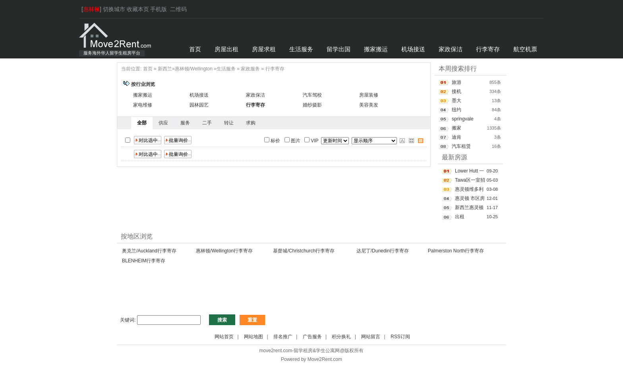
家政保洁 (255, 95)
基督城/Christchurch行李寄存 (304, 251)
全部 (142, 123)
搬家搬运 (142, 95)
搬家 (456, 128)
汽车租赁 (461, 146)
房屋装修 (368, 95)
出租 (459, 216)
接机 (456, 91)
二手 (207, 123)
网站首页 (224, 336)
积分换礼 (341, 336)
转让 (229, 123)
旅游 (456, 82)
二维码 (178, 9)
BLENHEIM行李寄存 (143, 261)
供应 (163, 123)
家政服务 (250, 69)
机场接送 (199, 95)
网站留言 (370, 336)
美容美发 (368, 105)
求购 (250, 123)
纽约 (456, 109)
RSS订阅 (400, 336)
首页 (148, 69)
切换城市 (114, 9)
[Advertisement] (261, 293)
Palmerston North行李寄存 (456, 251)
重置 (252, 320)
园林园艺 (199, 105)
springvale (463, 119)
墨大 (456, 100)
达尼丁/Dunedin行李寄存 (382, 251)
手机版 (158, 9)
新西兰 (165, 69)
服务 (185, 123)
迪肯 (456, 137)
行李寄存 (274, 69)
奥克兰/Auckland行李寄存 (149, 251)
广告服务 (312, 336)
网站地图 (253, 336)
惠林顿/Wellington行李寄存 (224, 251)
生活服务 (226, 69)
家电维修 (142, 105)
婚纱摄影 (312, 105)
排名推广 (282, 336)
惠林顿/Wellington (194, 69)
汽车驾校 (312, 95)
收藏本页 (138, 9)
